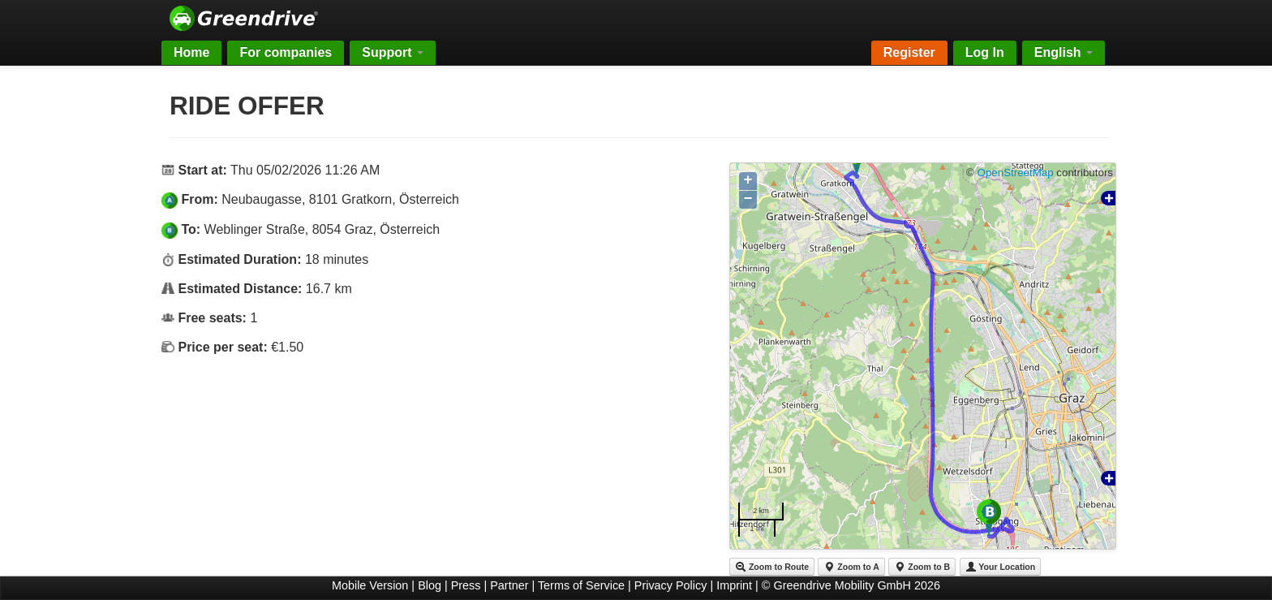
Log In (984, 52)
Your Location (1000, 566)
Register (909, 52)
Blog (429, 585)
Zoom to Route (772, 566)
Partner (509, 585)
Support (392, 52)
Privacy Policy (670, 585)
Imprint (734, 585)
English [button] (1063, 52)
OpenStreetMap (1016, 172)
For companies (285, 52)
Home (191, 52)
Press (466, 585)
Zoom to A (851, 566)
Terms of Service (581, 585)
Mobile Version (370, 585)
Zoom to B (922, 566)
